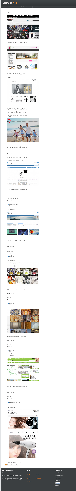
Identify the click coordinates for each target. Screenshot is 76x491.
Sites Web (28, 474)
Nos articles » (29, 6)
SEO (37, 479)
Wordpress (38, 477)
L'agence (9, 6)
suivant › (12, 464)
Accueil (3, 6)
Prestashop (38, 475)
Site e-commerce (29, 477)
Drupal (37, 474)
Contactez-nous (36, 6)
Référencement (38, 478)
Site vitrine (28, 478)
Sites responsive (29, 475)
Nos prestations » (16, 6)
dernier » (16, 464)
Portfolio (22, 6)
